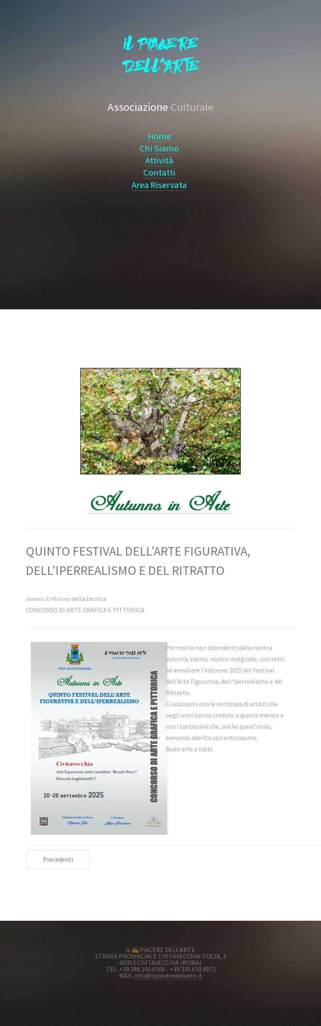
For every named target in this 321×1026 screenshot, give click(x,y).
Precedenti (58, 859)
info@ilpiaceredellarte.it (168, 975)
